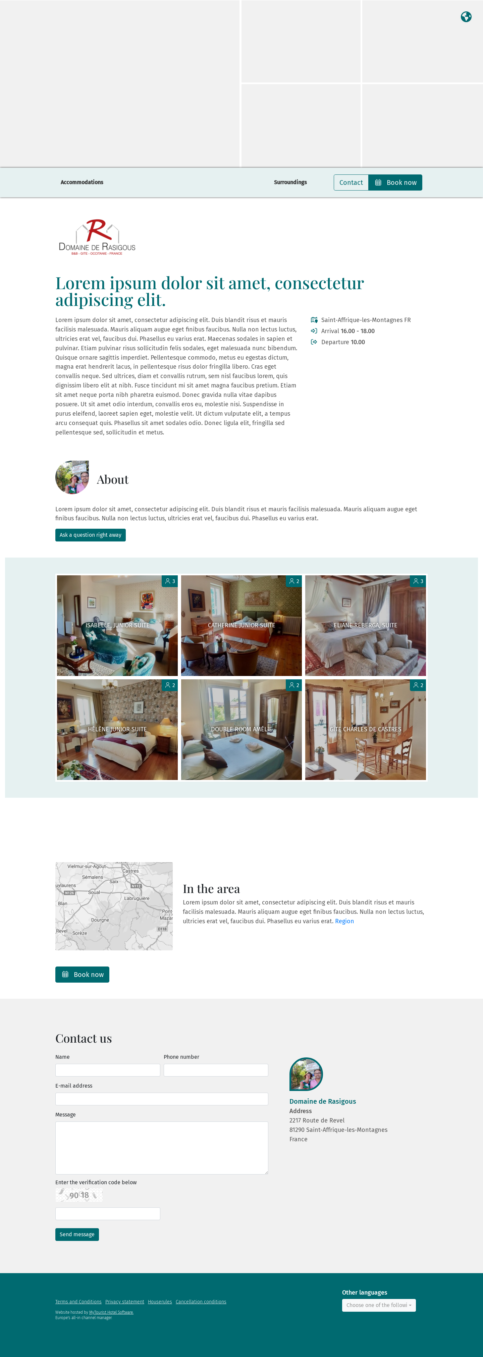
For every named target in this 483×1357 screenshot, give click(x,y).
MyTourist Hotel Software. (111, 1312)
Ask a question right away (90, 535)
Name (62, 1057)
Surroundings (290, 182)
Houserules (160, 1302)
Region (344, 921)
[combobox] (379, 1305)
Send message (77, 1234)
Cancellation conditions (201, 1302)
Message (65, 1114)
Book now (395, 182)
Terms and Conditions (78, 1302)
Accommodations (82, 182)
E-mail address (73, 1086)
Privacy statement (124, 1302)
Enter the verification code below (96, 1182)
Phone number (181, 1057)
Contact (351, 182)
